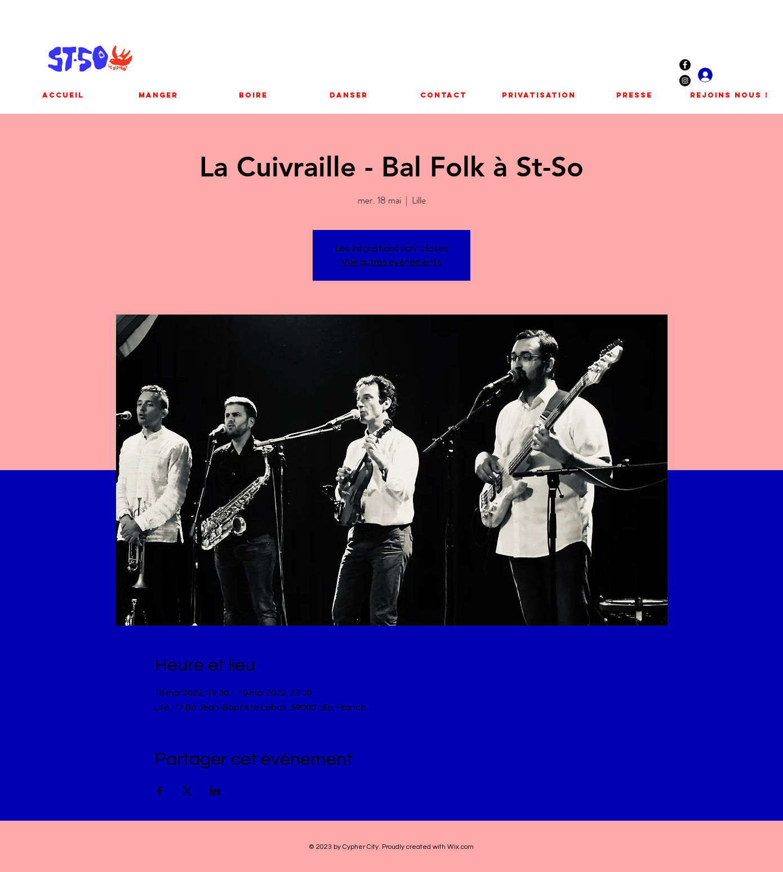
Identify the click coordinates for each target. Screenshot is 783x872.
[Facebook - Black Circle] (685, 64)
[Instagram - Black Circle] (685, 80)
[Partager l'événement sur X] (187, 790)
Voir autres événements (392, 262)
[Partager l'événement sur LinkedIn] (215, 790)
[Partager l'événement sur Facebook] (159, 790)
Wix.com (460, 847)
